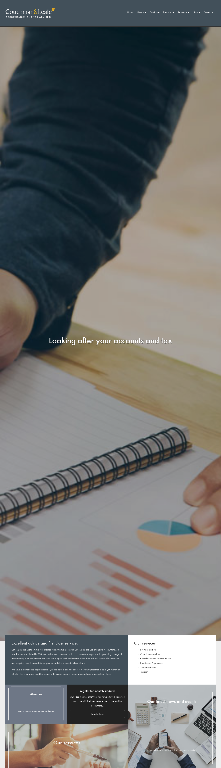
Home (130, 12)
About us (141, 12)
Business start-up (148, 649)
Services (154, 12)
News (196, 12)
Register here (97, 714)
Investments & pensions (151, 663)
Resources (183, 12)
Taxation (144, 671)
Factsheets (168, 12)
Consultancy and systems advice (155, 658)
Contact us (209, 12)
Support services (148, 667)
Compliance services (150, 654)
